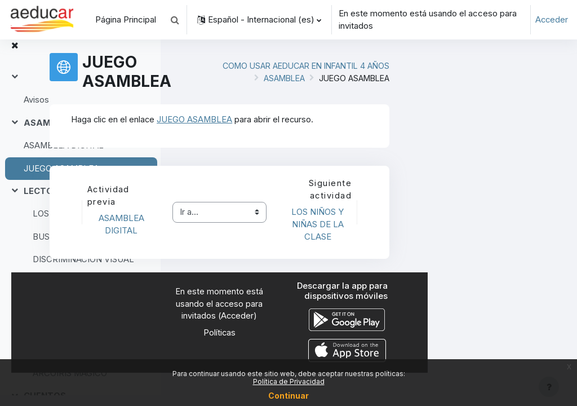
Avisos (36, 112)
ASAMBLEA (48, 134)
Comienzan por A (66, 294)
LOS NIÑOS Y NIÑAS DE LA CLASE (85, 225)
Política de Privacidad (289, 381)
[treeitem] (80, 100)
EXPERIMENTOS (57, 339)
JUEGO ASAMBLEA (62, 180)
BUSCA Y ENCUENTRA (78, 248)
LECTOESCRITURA (63, 202)
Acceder (551, 20)
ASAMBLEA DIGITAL (64, 157)
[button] (174, 19)
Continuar (288, 395)
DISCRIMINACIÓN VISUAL (84, 271)
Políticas (369, 353)
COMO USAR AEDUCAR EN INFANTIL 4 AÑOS (448, 75)
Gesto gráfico (59, 316)
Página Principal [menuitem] (125, 20)
